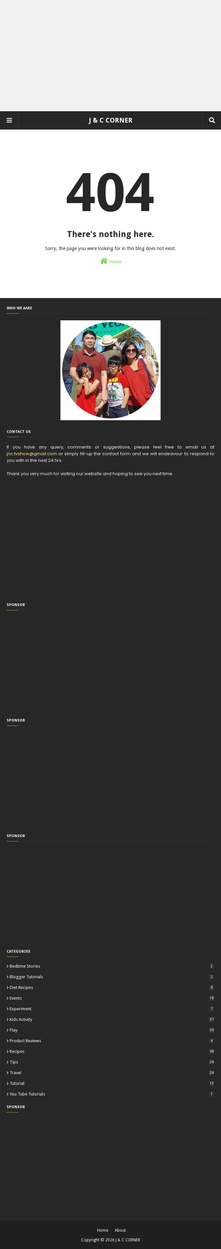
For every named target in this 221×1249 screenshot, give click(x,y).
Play (112, 1030)
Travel (112, 1072)
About (120, 1230)
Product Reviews (112, 1040)
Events (112, 998)
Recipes (112, 1051)
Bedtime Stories (112, 966)
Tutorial (112, 1083)
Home (110, 261)
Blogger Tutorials (112, 976)
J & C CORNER (111, 120)
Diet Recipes (112, 987)
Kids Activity (112, 1019)
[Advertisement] (110, 53)
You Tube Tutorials (112, 1094)
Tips (112, 1062)
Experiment (112, 1008)
